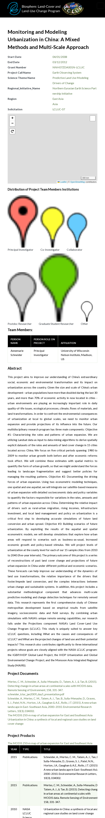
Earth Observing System (66, 72)
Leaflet (62, 182)
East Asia (57, 98)
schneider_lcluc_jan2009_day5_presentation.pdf (36, 577)
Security (15, 792)
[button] (54, 152)
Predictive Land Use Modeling (70, 77)
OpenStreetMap (77, 182)
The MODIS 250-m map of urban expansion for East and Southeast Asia (50, 598)
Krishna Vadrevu (64, 754)
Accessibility (18, 807)
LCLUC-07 (58, 109)
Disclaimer (17, 800)
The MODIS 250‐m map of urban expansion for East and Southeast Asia (50, 626)
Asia (55, 104)
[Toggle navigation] (100, 6)
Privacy (15, 784)
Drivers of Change (63, 83)
